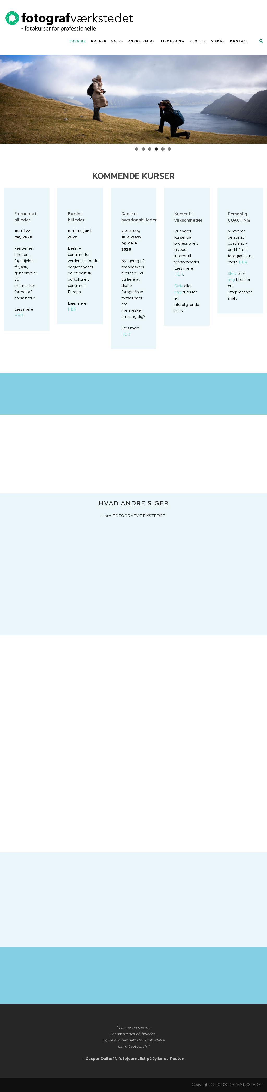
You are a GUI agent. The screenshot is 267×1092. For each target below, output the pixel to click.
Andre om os (141, 41)
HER (18, 315)
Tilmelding (172, 41)
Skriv (178, 285)
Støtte (198, 41)
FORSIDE (77, 41)
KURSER (99, 41)
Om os (117, 41)
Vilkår (218, 41)
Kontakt (239, 41)
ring (177, 292)
